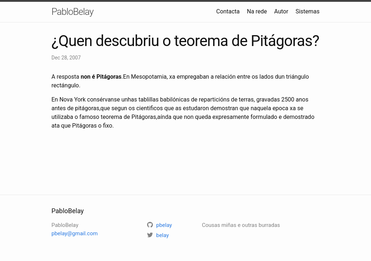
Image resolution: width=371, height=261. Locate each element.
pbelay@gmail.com (74, 233)
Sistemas (308, 11)
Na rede (257, 11)
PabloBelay (72, 11)
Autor (281, 11)
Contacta (228, 11)
